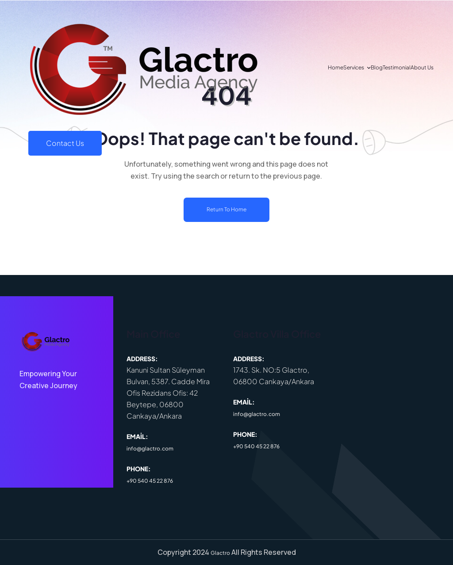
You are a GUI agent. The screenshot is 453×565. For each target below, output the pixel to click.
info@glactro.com (150, 448)
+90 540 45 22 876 (150, 480)
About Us (164, 150)
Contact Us (397, 150)
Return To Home (226, 209)
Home (32, 150)
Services (61, 150)
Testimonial (127, 150)
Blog (95, 150)
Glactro (220, 553)
